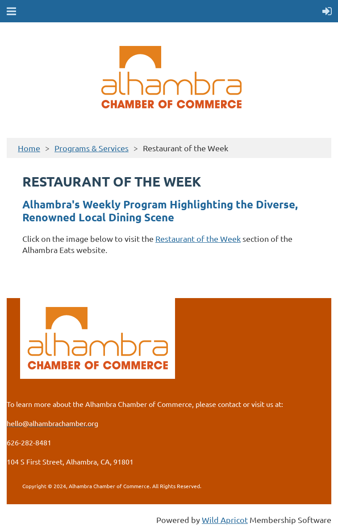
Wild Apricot (225, 519)
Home (29, 148)
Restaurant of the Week (198, 238)
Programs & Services (91, 148)
